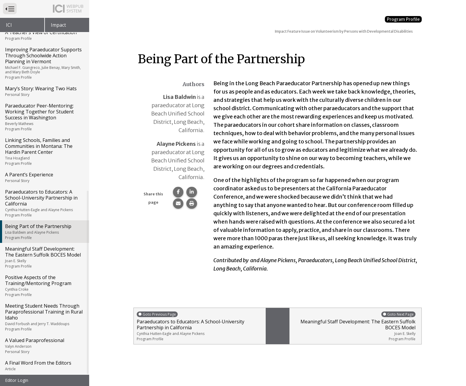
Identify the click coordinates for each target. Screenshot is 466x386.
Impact (58, 25)
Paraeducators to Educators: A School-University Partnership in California (44, 203)
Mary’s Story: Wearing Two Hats (44, 92)
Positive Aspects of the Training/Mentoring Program (44, 286)
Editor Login (16, 380)
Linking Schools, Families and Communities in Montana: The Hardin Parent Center (44, 152)
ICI (9, 25)
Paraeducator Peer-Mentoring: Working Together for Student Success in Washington (44, 117)
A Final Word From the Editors (44, 366)
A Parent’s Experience (44, 178)
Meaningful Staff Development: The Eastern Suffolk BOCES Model (44, 257)
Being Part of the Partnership (44, 232)
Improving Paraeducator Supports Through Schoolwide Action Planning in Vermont (44, 63)
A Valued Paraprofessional (44, 346)
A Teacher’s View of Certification (44, 36)
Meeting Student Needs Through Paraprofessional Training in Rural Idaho (44, 317)
